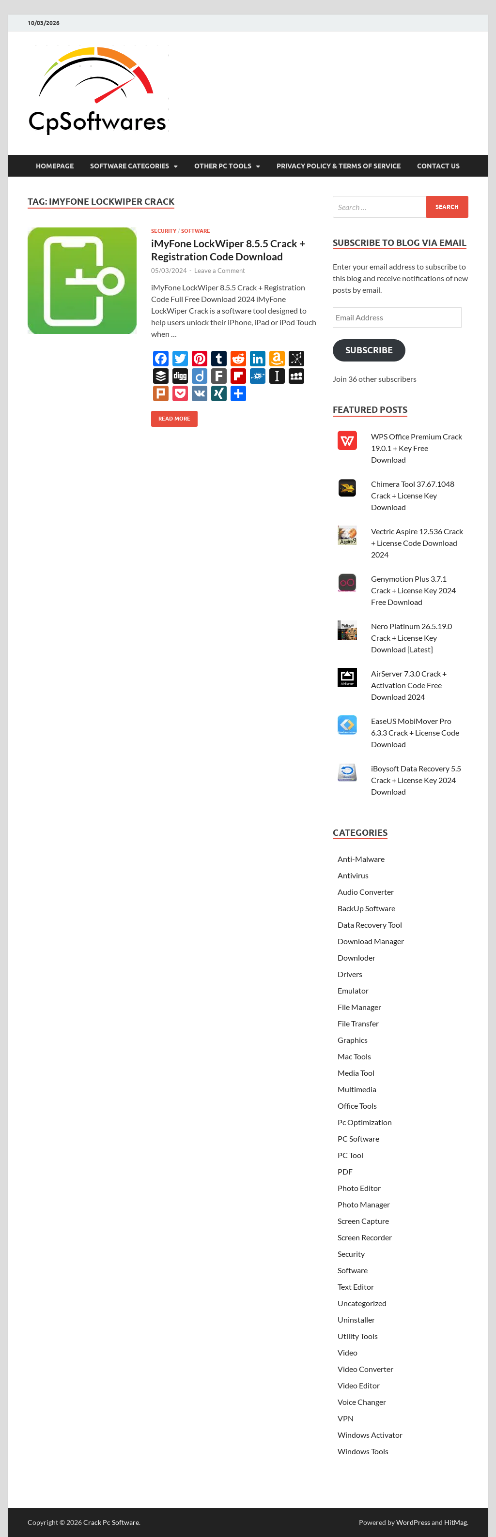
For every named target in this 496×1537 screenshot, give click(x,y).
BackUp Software (366, 908)
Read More (170, 416)
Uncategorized (362, 1303)
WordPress (413, 1522)
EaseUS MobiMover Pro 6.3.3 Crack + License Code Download (415, 732)
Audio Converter (366, 891)
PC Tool (350, 1155)
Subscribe (369, 350)
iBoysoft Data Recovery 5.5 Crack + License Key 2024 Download (416, 780)
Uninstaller (356, 1319)
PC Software (358, 1138)
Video (347, 1352)
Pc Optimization (365, 1122)
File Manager (359, 1006)
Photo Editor (359, 1187)
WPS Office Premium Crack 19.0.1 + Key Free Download (416, 448)
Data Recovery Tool (370, 924)
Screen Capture (363, 1220)
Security (163, 230)
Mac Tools (354, 1056)
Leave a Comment (219, 270)
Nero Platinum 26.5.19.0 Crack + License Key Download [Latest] (411, 637)
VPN (346, 1418)
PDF (345, 1171)
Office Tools (357, 1105)
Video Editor (359, 1385)
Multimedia (357, 1089)
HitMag (455, 1522)
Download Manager (371, 941)
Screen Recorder (365, 1237)
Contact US (438, 166)
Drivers (350, 974)
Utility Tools (358, 1336)
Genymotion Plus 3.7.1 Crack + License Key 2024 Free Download (413, 590)
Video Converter (365, 1368)
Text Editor (356, 1286)
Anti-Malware (361, 858)
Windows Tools (363, 1451)
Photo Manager (364, 1204)
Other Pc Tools (222, 166)
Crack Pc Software (111, 1522)
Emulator (353, 990)
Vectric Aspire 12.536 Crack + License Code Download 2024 (417, 543)
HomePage (55, 166)
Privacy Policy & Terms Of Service (339, 166)
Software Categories (129, 166)
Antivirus (353, 875)
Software (195, 230)
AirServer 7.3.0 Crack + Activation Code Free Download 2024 (409, 685)
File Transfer (358, 1023)
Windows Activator (370, 1434)
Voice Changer (362, 1401)
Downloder (356, 957)
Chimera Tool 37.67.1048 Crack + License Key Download (412, 495)
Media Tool (356, 1072)
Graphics (353, 1039)
